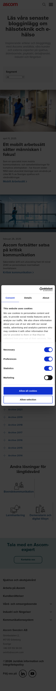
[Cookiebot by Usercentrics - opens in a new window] (40, 289)
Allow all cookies (28, 391)
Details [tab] (28, 297)
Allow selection (28, 399)
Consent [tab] (10, 297)
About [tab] (46, 297)
